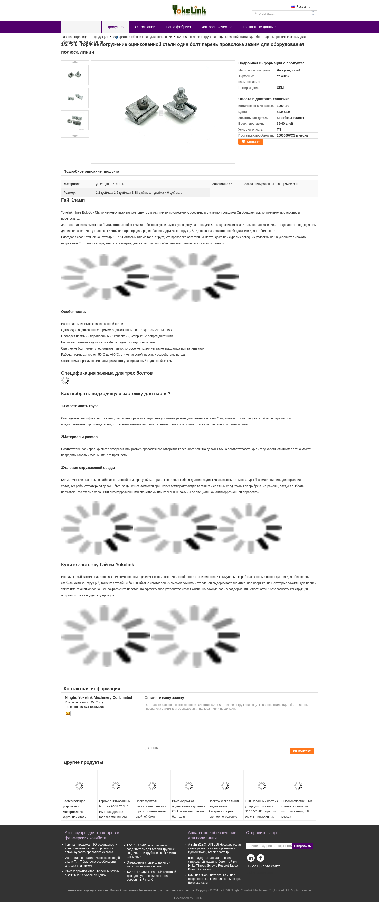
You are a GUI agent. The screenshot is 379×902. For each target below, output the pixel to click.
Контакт (253, 142)
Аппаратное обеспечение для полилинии (142, 37)
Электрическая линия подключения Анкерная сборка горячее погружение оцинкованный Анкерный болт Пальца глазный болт (225, 816)
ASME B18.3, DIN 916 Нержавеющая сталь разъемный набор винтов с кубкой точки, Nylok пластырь (214, 848)
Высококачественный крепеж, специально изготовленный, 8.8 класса (296, 808)
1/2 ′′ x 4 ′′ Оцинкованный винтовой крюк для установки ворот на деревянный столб (151, 875)
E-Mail (253, 866)
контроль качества (217, 27)
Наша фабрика (178, 27)
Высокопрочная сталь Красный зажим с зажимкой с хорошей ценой (92, 873)
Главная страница (75, 37)
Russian (303, 6)
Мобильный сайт (259, 872)
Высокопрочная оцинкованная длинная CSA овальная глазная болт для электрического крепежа (188, 814)
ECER (198, 898)
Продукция (116, 27)
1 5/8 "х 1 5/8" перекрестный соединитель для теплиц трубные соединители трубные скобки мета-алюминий (152, 851)
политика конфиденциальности (85, 890)
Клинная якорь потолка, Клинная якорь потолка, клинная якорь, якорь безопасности (214, 879)
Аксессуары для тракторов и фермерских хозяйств (92, 835)
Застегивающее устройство (74, 803)
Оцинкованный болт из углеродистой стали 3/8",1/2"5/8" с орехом (261, 806)
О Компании (145, 27)
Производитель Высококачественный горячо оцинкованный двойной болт (151, 808)
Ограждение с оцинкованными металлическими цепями (148, 864)
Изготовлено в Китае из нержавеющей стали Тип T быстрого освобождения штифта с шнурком (92, 861)
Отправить (302, 846)
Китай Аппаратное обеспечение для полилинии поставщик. (153, 890)
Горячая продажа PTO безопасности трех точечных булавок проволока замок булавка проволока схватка (91, 848)
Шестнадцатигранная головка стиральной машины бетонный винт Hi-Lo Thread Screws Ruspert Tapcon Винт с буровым (214, 863)
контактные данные (259, 27)
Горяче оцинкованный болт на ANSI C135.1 (114, 803)
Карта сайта (270, 866)
